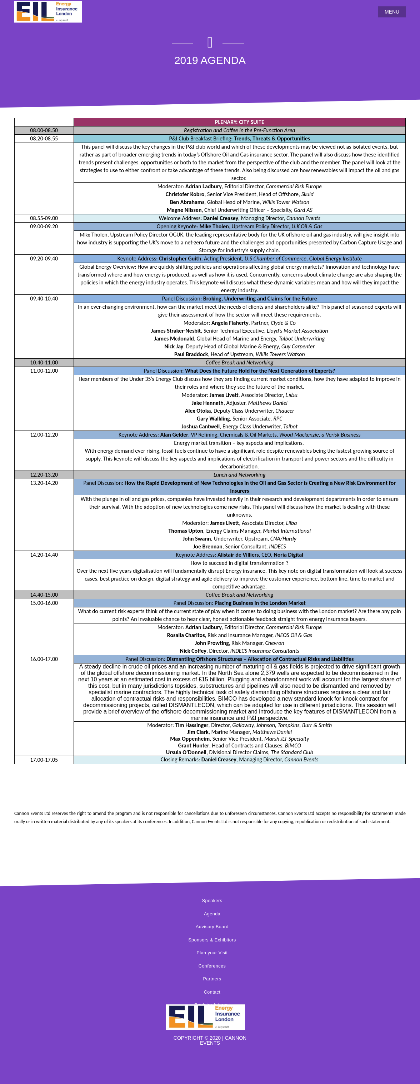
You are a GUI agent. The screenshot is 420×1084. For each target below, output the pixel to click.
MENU (392, 12)
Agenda (212, 913)
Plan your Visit (212, 952)
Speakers (212, 900)
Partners (212, 978)
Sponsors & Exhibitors (212, 940)
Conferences (212, 966)
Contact (212, 992)
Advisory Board (212, 926)
